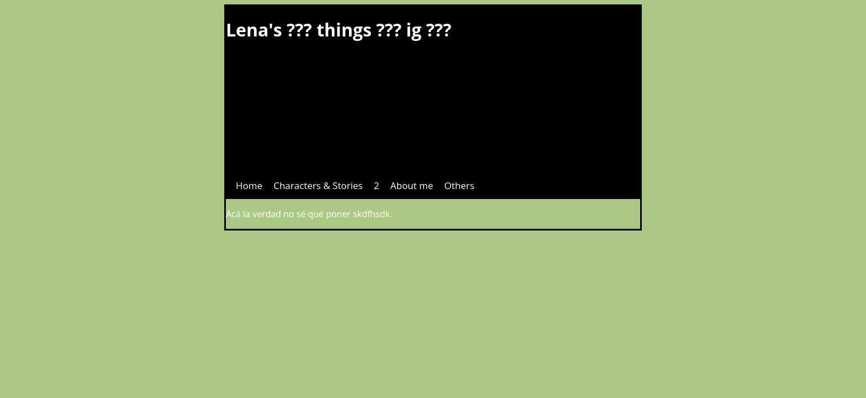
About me (412, 185)
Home (249, 185)
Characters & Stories (317, 185)
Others (459, 185)
